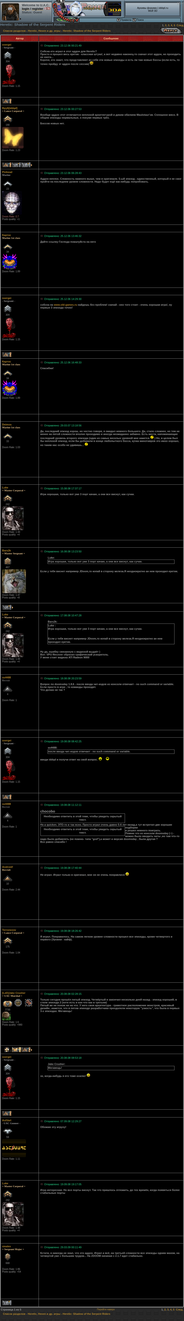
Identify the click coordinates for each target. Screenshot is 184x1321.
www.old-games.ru (65, 304)
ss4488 (6, 677)
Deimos (7, 424)
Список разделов (14, 30)
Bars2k (6, 550)
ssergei (6, 44)
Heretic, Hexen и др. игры (44, 30)
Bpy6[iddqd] (9, 108)
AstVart (6, 1120)
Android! (7, 866)
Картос (6, 235)
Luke (5, 487)
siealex (6, 1246)
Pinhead (7, 172)
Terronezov (9, 929)
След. (180, 25)
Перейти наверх (106, 1309)
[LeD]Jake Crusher (13, 992)
